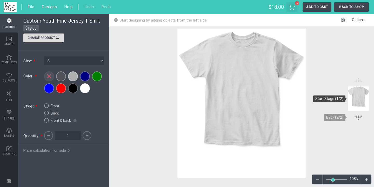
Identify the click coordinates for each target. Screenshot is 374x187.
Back (51, 113)
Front (51, 105)
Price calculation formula (47, 150)
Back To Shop (351, 7)
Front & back (57, 120)
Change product (44, 38)
